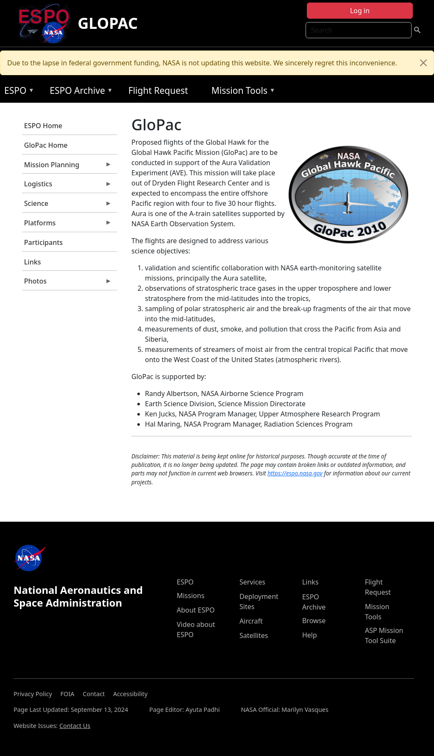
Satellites (253, 635)
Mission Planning (67, 167)
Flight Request (158, 90)
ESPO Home (43, 125)
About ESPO (195, 610)
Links (32, 262)
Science (67, 205)
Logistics (67, 186)
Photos (67, 283)
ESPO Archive (79, 91)
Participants (43, 242)
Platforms (67, 225)
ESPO (17, 91)
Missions (190, 595)
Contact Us (74, 726)
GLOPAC (108, 23)
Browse (314, 620)
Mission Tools (241, 91)
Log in (360, 10)
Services (252, 582)
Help (309, 635)
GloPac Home (46, 145)
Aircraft (251, 621)
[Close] (423, 63)
